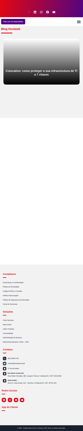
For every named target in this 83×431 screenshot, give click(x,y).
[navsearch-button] (29, 12)
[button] (79, 22)
